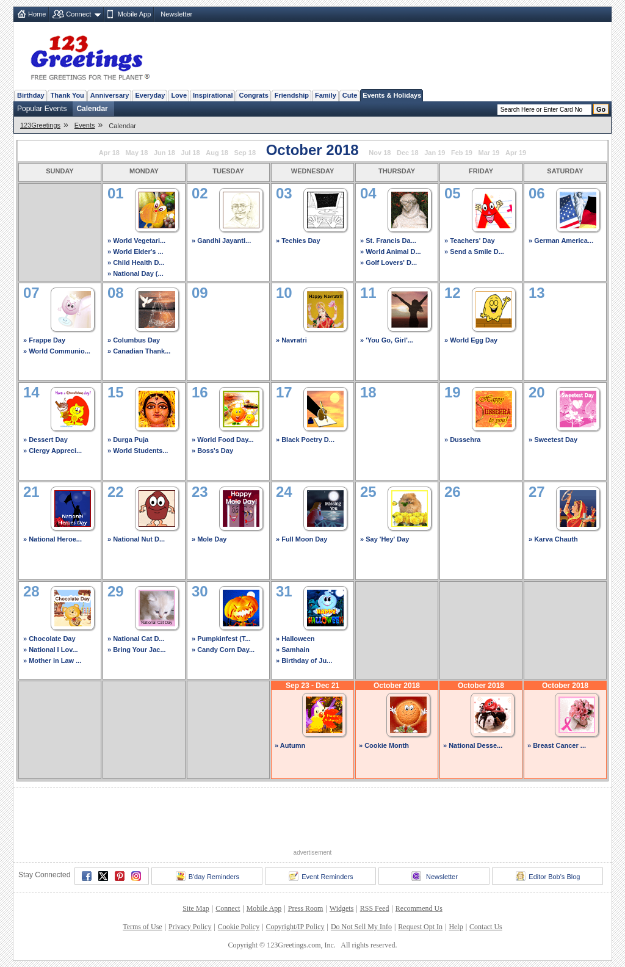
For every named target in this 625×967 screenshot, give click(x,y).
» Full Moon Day (301, 539)
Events (84, 125)
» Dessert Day (45, 439)
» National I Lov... (50, 649)
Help (456, 926)
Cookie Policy (238, 926)
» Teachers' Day (469, 240)
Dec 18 (407, 152)
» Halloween (295, 638)
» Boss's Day (212, 450)
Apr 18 (109, 152)
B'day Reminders (207, 876)
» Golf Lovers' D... (388, 262)
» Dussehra (462, 439)
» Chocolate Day (49, 638)
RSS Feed (374, 908)
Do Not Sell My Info (361, 926)
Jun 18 (164, 152)
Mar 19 (489, 152)
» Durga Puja (127, 439)
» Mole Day (209, 539)
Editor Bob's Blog (548, 876)
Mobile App (134, 14)
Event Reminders (321, 876)
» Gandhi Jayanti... (221, 240)
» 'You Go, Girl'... (386, 340)
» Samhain (292, 649)
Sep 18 (245, 152)
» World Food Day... (223, 439)
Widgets (342, 908)
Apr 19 (515, 152)
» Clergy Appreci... (52, 450)
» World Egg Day (470, 340)
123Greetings (40, 125)
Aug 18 (217, 152)
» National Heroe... (52, 539)
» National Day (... (135, 273)
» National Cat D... (136, 638)
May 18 (137, 152)
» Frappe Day (44, 340)
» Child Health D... (136, 262)
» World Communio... (56, 351)
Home (37, 14)
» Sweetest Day (553, 439)
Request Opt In (420, 926)
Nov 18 (380, 152)
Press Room (305, 908)
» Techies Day (298, 240)
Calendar (91, 108)
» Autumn (290, 745)
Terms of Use (142, 926)
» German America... (561, 240)
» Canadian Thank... (138, 351)
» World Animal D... (390, 251)
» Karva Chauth (553, 539)
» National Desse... (472, 745)
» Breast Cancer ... (556, 745)
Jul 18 (190, 152)
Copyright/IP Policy (295, 926)
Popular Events (42, 108)
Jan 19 (434, 152)
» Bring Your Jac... (136, 649)
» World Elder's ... (135, 251)
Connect (78, 14)
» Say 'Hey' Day (384, 539)
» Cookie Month (384, 745)
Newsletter (176, 14)
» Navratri (291, 340)
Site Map (195, 908)
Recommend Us (419, 908)
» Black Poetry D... (305, 439)
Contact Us (485, 926)
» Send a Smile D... (474, 251)
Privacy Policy (189, 926)
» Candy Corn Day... (223, 649)
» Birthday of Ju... (304, 660)
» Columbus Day (133, 340)
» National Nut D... (136, 539)
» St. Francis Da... (388, 240)
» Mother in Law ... (52, 660)
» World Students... (137, 450)
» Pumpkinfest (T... (221, 638)
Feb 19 (461, 152)
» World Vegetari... (136, 240)
